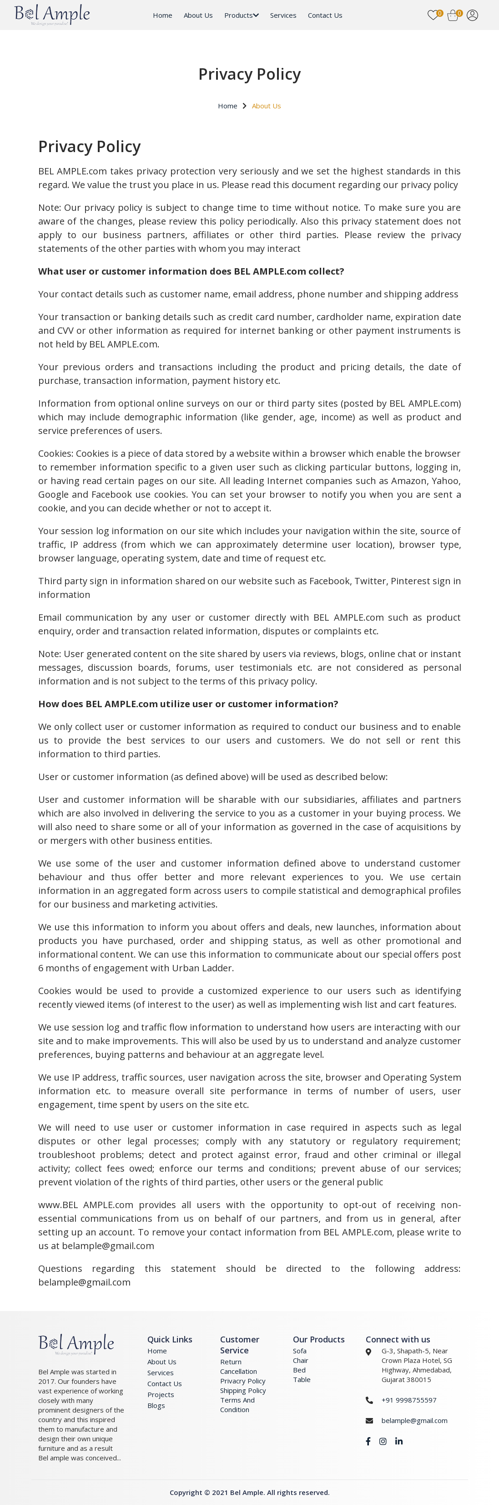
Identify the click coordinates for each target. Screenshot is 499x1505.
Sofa (300, 1350)
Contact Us (325, 15)
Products (241, 15)
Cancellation (238, 1371)
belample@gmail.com (415, 1420)
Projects (160, 1394)
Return (231, 1361)
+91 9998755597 (409, 1399)
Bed (299, 1369)
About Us (198, 15)
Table (302, 1379)
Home (162, 15)
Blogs (156, 1405)
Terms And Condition (237, 1404)
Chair (300, 1360)
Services (283, 15)
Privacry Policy (243, 1380)
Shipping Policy (243, 1390)
